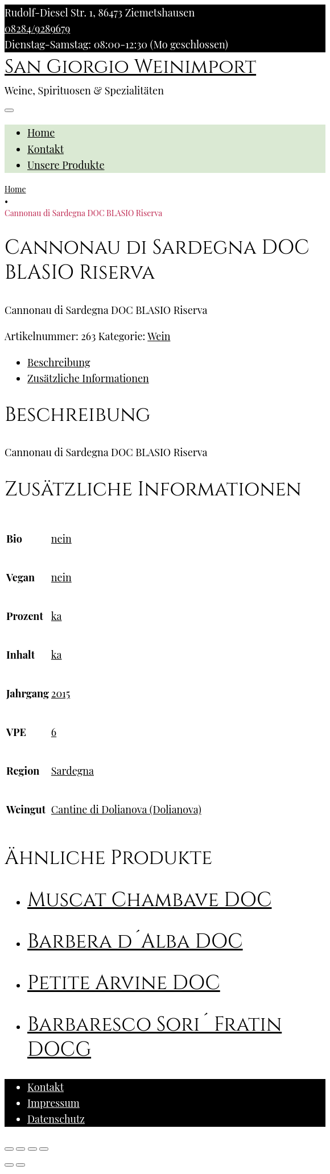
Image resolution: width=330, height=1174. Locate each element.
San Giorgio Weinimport (130, 67)
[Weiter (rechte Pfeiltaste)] (20, 1165)
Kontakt (45, 149)
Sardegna (72, 771)
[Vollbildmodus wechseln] (32, 1149)
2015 (60, 693)
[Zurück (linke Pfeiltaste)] (9, 1165)
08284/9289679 (37, 28)
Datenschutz (56, 1119)
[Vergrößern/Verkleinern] (43, 1149)
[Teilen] (20, 1149)
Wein (158, 336)
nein (61, 538)
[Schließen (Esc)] (9, 1149)
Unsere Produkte (66, 165)
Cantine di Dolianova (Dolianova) (126, 809)
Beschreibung (58, 362)
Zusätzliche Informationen (88, 378)
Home (41, 132)
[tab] (176, 362)
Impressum (53, 1103)
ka (56, 616)
